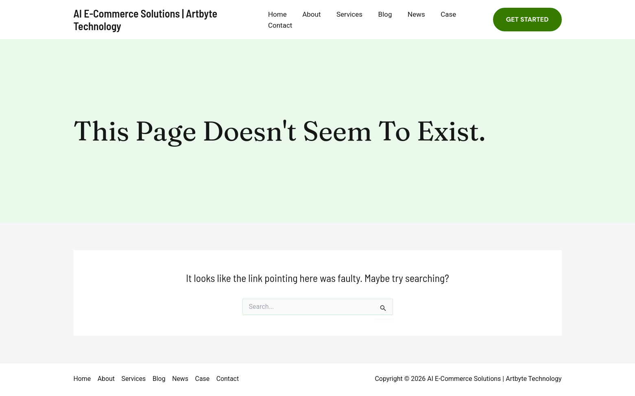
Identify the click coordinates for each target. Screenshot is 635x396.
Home (282, 14)
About (314, 14)
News (413, 14)
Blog (384, 14)
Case (444, 14)
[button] (527, 19)
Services (350, 14)
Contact (285, 25)
